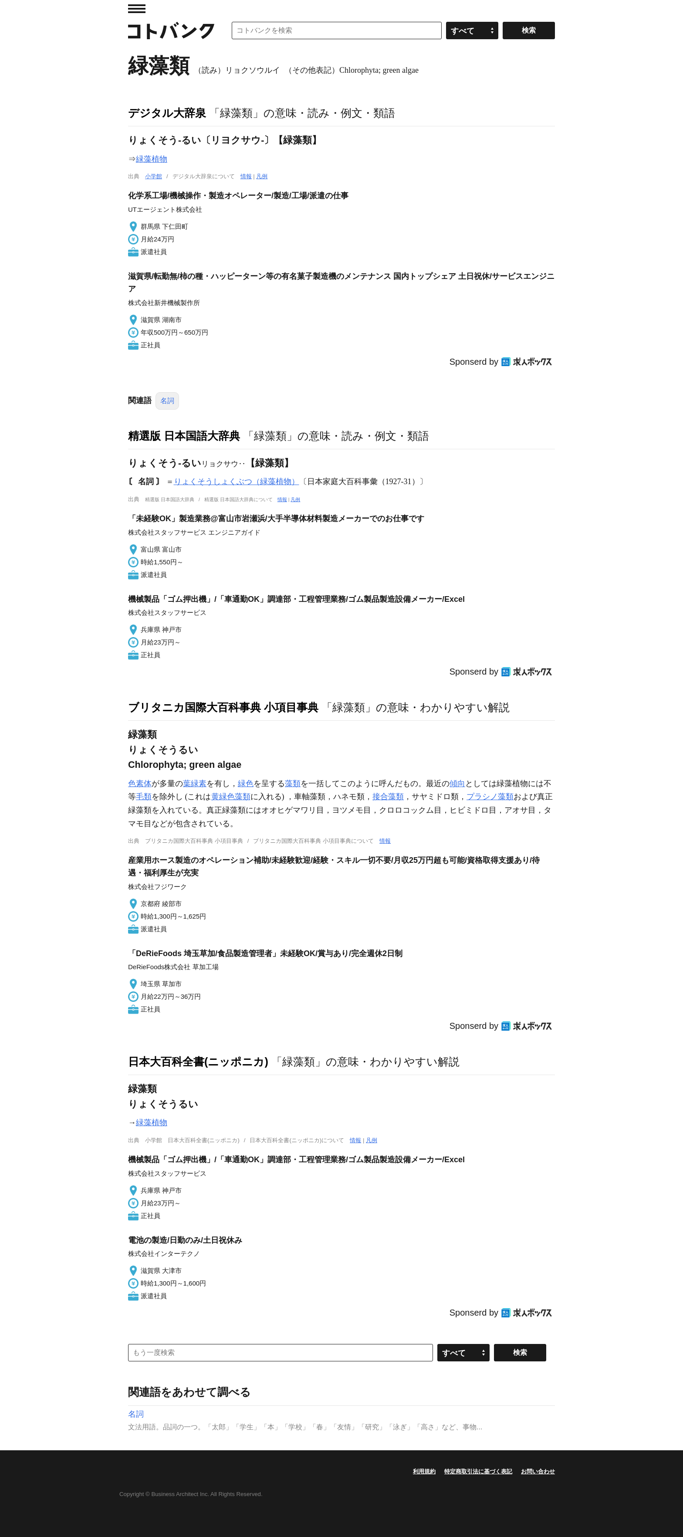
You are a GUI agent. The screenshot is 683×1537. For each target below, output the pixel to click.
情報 (246, 176)
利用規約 (424, 1471)
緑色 (246, 783)
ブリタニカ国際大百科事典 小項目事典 (223, 707)
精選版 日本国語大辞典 (184, 436)
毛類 (144, 796)
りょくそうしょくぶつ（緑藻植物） (236, 481)
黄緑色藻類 (230, 796)
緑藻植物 (151, 159)
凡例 (261, 176)
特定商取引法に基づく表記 (478, 1471)
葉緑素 (194, 783)
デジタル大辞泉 (167, 113)
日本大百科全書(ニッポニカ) (198, 1061)
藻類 (293, 783)
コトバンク (171, 30)
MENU (136, 8)
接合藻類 (388, 796)
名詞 (167, 400)
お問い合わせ (538, 1471)
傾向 (457, 783)
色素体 (140, 783)
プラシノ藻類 (490, 796)
